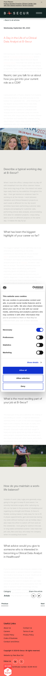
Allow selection (23, 378)
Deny (23, 386)
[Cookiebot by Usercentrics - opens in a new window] (32, 287)
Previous (4, 604)
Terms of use (28, 631)
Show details (33, 362)
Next (43, 604)
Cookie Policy (9, 635)
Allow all (23, 370)
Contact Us (27, 628)
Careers (7, 631)
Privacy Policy (28, 635)
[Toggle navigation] (39, 13)
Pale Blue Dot (18, 655)
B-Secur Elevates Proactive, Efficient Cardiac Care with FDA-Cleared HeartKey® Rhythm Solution (20, 4)
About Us (7, 628)
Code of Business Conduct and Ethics (11, 640)
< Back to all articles (12, 20)
